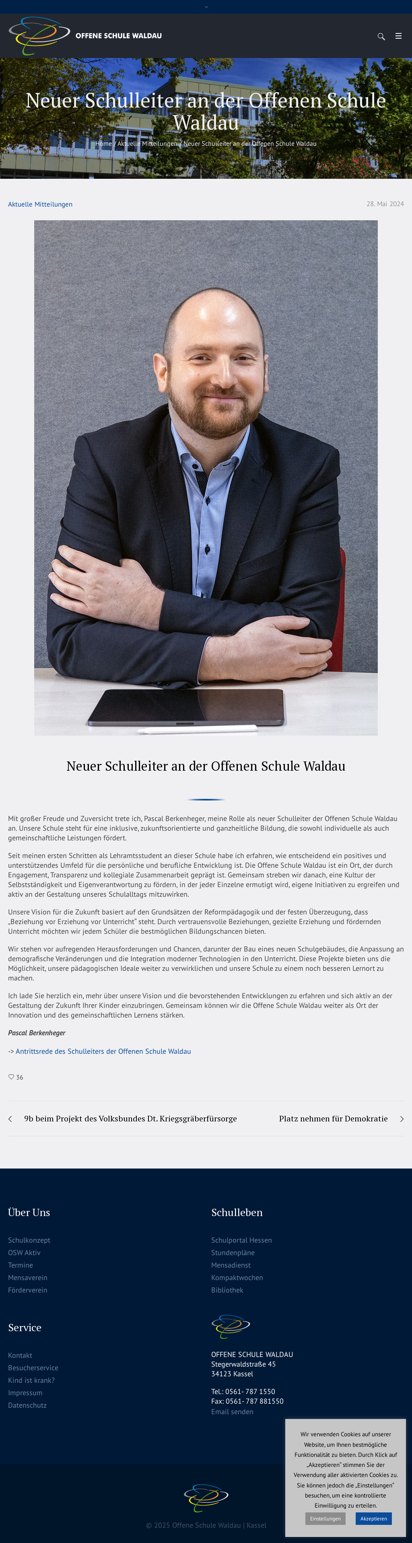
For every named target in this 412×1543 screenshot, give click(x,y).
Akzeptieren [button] (373, 1518)
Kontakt (20, 1355)
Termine (20, 1265)
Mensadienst (231, 1265)
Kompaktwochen (237, 1277)
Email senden (232, 1411)
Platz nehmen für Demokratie (333, 1118)
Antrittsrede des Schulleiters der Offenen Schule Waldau (102, 1051)
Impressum (25, 1392)
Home (103, 143)
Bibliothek (227, 1290)
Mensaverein (27, 1277)
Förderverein (27, 1290)
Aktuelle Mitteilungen (147, 143)
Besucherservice (33, 1367)
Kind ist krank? (31, 1380)
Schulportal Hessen (241, 1240)
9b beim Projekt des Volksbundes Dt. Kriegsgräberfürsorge (130, 1118)
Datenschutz (27, 1405)
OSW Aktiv (24, 1252)
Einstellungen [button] (325, 1518)
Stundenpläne (233, 1252)
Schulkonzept (29, 1240)
